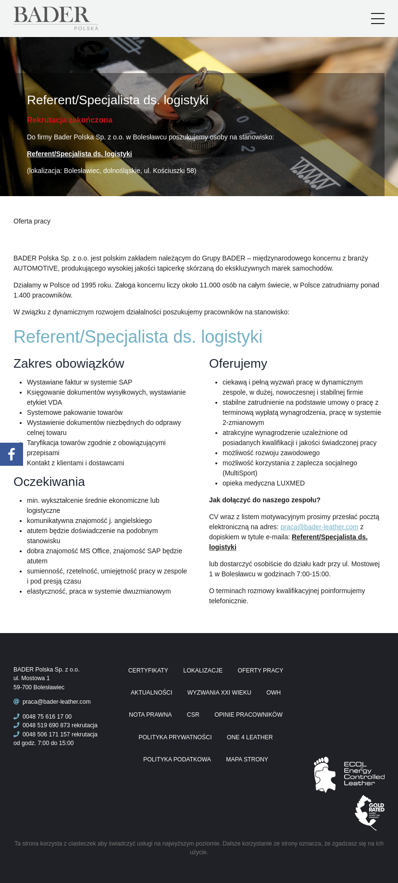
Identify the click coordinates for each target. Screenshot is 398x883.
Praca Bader (71, 18)
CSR (193, 714)
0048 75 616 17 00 (42, 716)
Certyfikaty (148, 670)
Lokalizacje (203, 670)
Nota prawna (150, 714)
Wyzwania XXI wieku (219, 692)
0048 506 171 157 (41, 734)
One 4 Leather (250, 737)
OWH (273, 692)
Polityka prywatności (174, 737)
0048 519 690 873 (41, 725)
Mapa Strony (247, 759)
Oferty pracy (260, 670)
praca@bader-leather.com (320, 527)
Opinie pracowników (248, 714)
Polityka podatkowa (177, 759)
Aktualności (151, 692)
